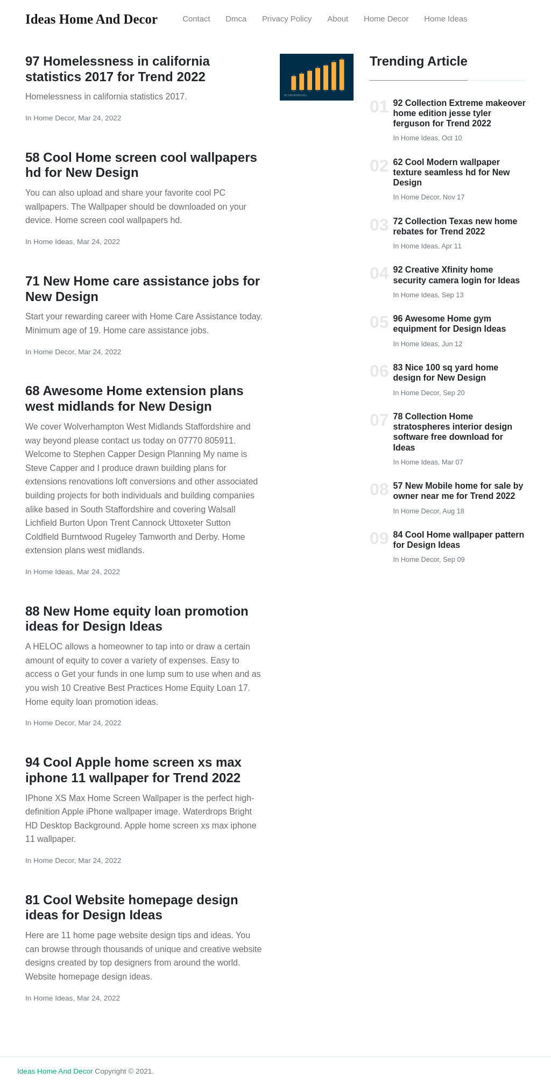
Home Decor (386, 19)
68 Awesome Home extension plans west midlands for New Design (134, 398)
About (337, 19)
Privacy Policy (287, 19)
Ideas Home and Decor (55, 1071)
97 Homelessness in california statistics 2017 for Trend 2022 (117, 69)
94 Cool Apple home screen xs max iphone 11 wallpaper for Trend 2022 (133, 770)
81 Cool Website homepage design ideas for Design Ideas (131, 907)
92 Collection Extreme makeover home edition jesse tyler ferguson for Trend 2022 (459, 113)
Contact (196, 19)
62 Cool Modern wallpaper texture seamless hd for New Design (451, 172)
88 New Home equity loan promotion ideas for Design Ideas (137, 619)
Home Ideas (445, 19)
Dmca (235, 19)
